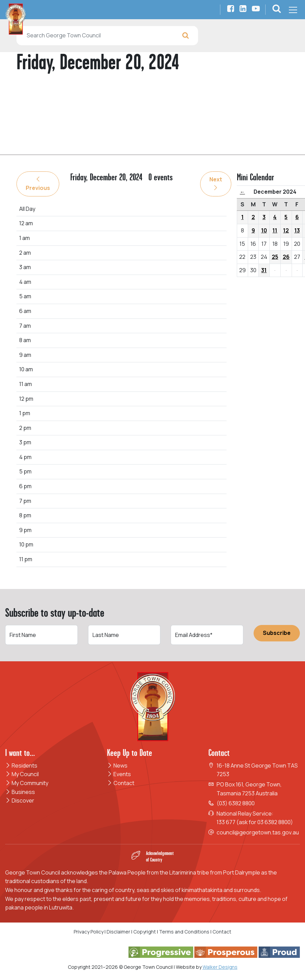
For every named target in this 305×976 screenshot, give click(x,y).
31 (264, 270)
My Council (22, 774)
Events (119, 774)
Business (20, 792)
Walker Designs (220, 967)
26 (286, 257)
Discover (19, 800)
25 (275, 257)
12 (286, 230)
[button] (276, 9)
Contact (120, 783)
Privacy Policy (88, 931)
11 (274, 230)
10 (264, 230)
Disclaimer (118, 931)
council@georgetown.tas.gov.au (258, 832)
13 (297, 230)
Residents (21, 765)
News (117, 765)
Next (215, 183)
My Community (26, 783)
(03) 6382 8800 (236, 803)
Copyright (144, 931)
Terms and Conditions (184, 931)
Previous (38, 184)
